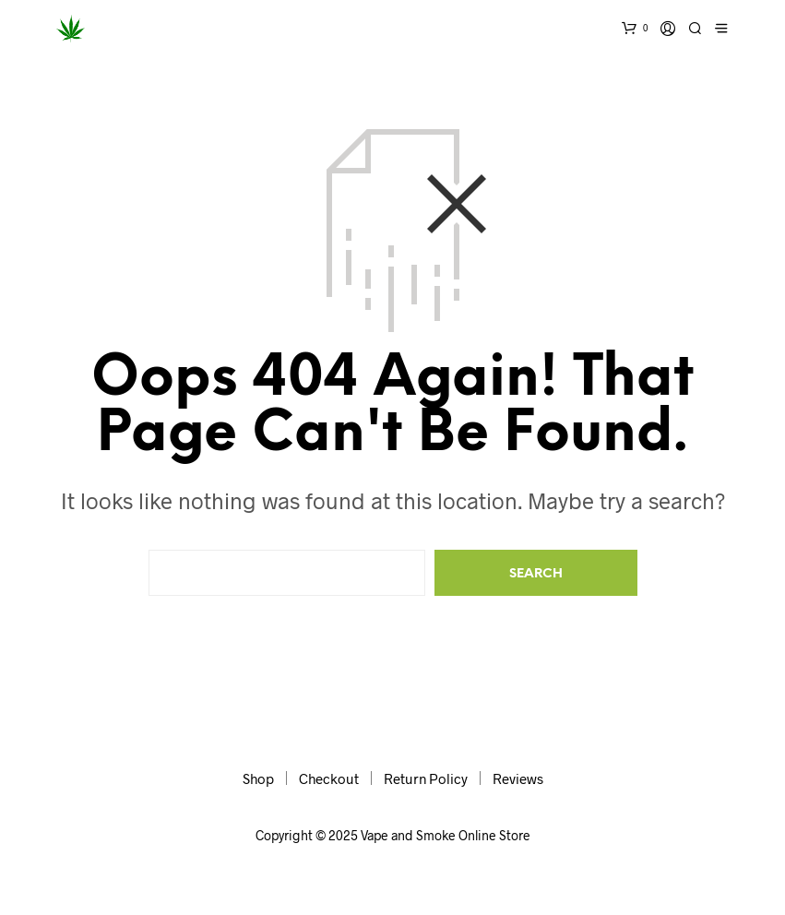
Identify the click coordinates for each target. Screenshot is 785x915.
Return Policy (426, 778)
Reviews (518, 778)
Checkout (329, 778)
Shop (258, 778)
